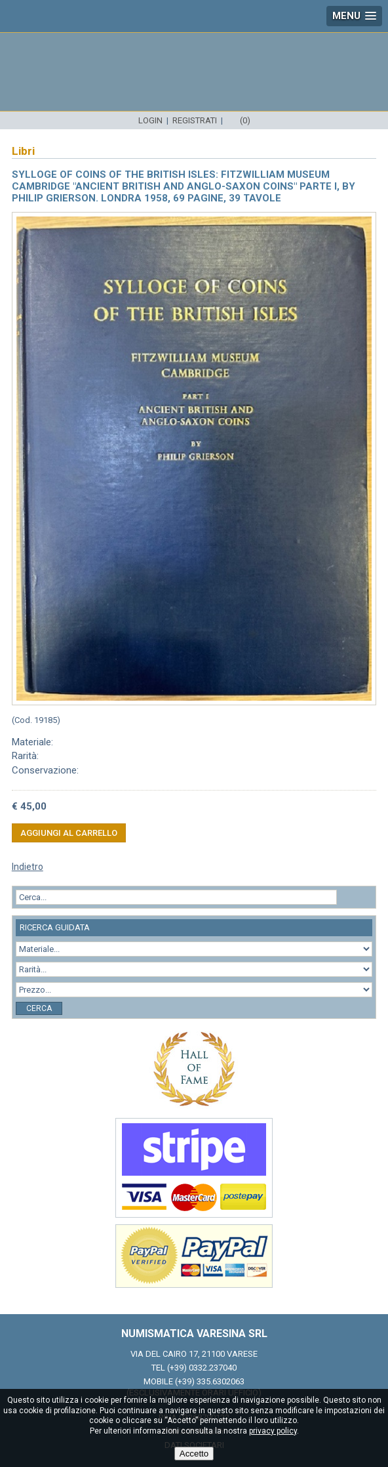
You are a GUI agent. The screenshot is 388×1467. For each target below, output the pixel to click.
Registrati (194, 120)
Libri (23, 150)
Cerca (39, 1008)
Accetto (194, 1453)
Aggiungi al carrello (68, 833)
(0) (245, 120)
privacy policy (273, 1431)
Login (150, 120)
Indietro (27, 866)
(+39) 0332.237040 (202, 1368)
